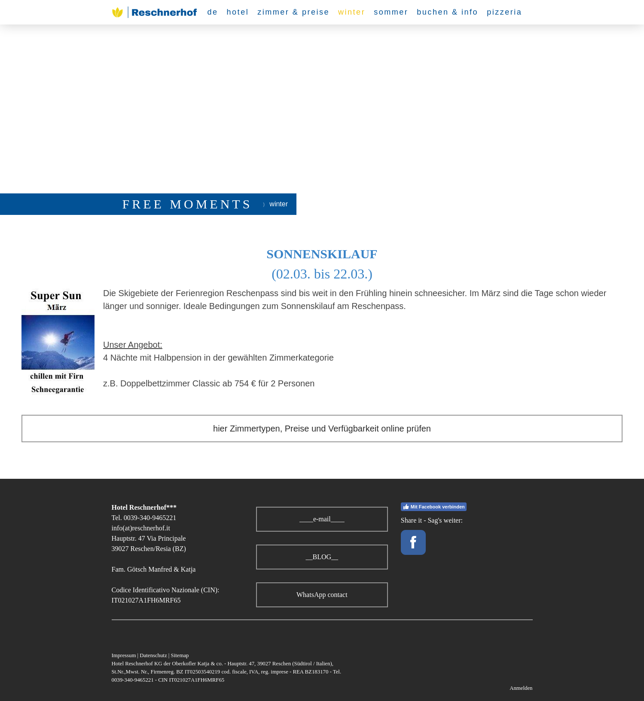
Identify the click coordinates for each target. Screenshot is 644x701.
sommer (391, 12)
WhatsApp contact (322, 594)
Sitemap (180, 655)
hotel (238, 12)
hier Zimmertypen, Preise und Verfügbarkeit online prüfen (322, 428)
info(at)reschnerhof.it (141, 528)
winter (351, 12)
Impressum (124, 655)
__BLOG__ (322, 556)
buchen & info (447, 12)
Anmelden (521, 688)
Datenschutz (153, 655)
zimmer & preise (293, 12)
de (213, 12)
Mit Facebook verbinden (434, 506)
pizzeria (504, 12)
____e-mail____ (322, 519)
